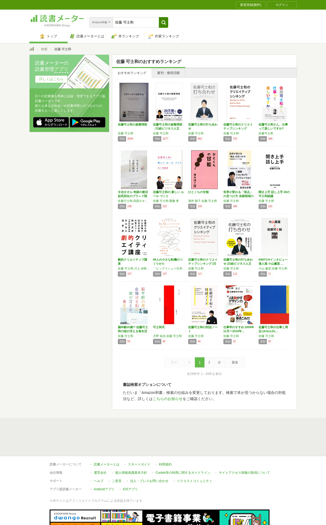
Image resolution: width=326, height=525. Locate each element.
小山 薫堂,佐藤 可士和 (273, 268)
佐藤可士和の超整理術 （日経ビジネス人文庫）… (167, 128)
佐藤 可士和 (125, 133)
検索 (44, 49)
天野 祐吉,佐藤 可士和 (167, 336)
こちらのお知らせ (168, 399)
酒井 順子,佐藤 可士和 (202, 200)
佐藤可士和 (266, 133)
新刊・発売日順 (168, 73)
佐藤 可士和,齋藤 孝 (166, 200)
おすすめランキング (132, 73)
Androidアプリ (104, 464)
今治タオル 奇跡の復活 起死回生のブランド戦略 (133, 196)
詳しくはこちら (51, 79)
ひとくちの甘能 (198, 192)
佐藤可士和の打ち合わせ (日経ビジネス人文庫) (238, 263)
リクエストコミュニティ (194, 456)
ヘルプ (98, 456)
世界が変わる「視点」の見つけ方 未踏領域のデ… (238, 196)
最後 (235, 362)
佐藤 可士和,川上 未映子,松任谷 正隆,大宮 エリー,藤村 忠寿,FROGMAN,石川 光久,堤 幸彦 (134, 268)
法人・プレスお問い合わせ (149, 456)
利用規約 (165, 439)
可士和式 (159, 327)
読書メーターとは (106, 439)
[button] (163, 22)
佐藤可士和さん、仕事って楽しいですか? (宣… (273, 128)
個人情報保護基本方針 (131, 448)
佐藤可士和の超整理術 (132, 124)
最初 (174, 362)
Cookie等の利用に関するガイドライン (183, 448)
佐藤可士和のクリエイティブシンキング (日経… (203, 263)
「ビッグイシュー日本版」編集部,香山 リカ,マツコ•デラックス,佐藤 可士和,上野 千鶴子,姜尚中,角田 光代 (169, 268)
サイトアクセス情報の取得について (244, 448)
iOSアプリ (130, 464)
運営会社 (100, 448)
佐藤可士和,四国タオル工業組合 (134, 200)
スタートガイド (139, 439)
